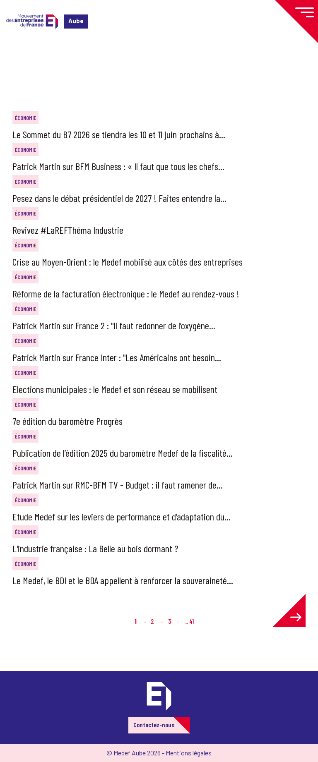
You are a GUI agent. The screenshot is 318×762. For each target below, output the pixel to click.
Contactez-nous (153, 724)
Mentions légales (189, 753)
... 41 (189, 621)
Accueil (19, 55)
